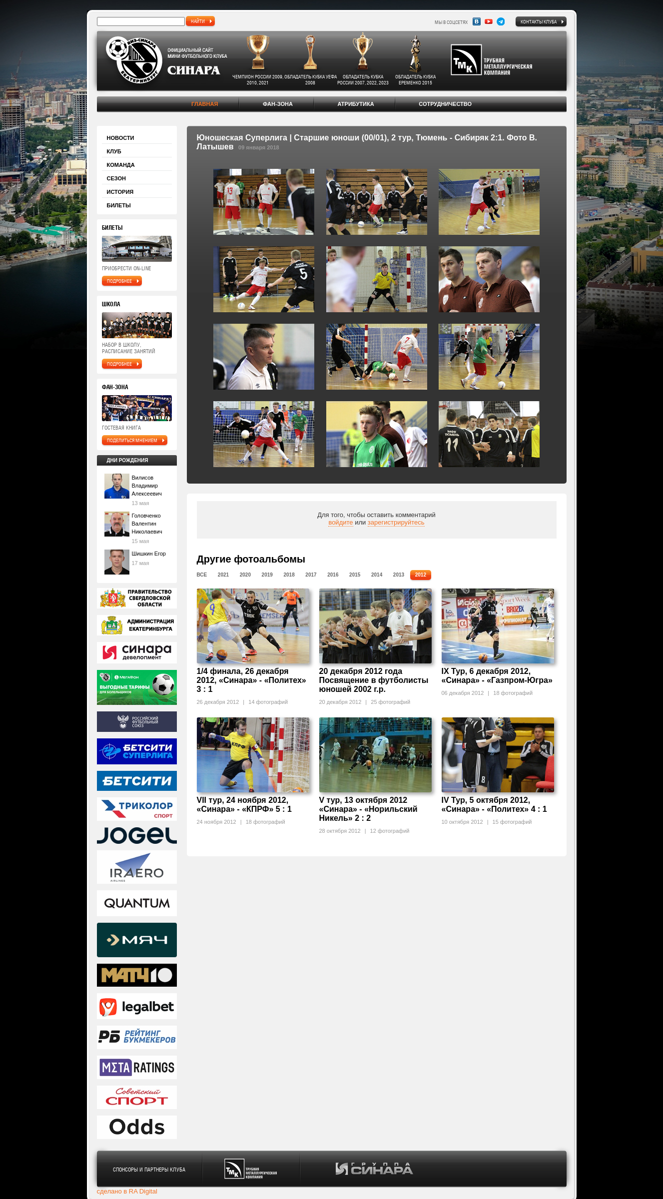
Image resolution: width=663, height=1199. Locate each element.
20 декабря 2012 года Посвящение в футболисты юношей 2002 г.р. (374, 680)
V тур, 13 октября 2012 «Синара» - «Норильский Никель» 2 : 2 (368, 809)
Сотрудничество (445, 104)
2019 (267, 575)
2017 (310, 575)
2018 (288, 575)
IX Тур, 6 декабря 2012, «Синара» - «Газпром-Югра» (497, 675)
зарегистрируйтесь (396, 522)
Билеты (119, 205)
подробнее (119, 281)
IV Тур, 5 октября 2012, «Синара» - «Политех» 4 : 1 (494, 804)
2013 (398, 575)
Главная (204, 104)
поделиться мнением (132, 440)
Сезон (116, 178)
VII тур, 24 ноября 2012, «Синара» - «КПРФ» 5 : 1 (244, 804)
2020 (245, 575)
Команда (121, 165)
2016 (332, 575)
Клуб (114, 151)
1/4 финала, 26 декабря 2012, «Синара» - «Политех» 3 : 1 (251, 680)
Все (202, 575)
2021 (223, 575)
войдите (340, 522)
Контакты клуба (539, 21)
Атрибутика (355, 104)
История (120, 192)
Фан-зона (278, 104)
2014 (376, 575)
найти (198, 21)
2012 (420, 575)
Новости (120, 138)
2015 (354, 575)
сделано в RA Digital (127, 1191)
